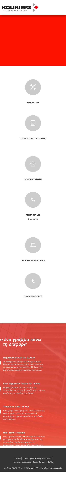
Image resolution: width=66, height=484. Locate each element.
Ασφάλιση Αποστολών (22, 462)
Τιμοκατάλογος (32, 296)
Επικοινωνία (33, 215)
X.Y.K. (50, 462)
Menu (61, 8)
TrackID (18, 458)
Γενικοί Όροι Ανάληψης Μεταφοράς (37, 458)
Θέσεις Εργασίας (39, 462)
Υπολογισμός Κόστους (33, 138)
